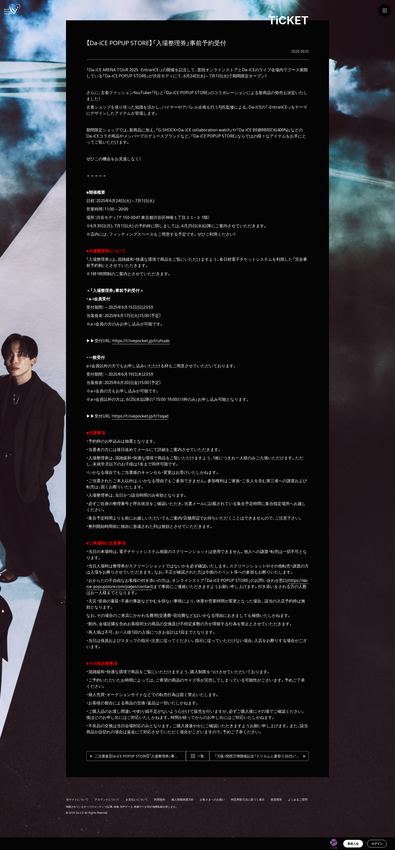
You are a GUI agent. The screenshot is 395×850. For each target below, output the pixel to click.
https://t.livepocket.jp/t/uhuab (141, 340)
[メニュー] (384, 10)
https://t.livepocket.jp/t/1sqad (140, 416)
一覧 (197, 756)
